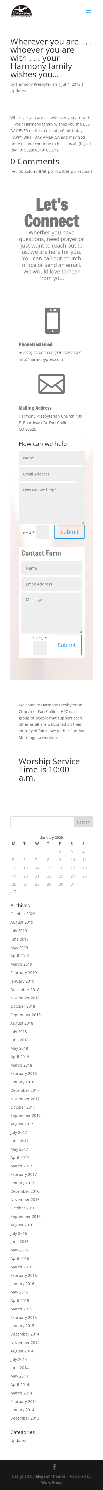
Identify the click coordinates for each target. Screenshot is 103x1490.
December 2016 (24, 1191)
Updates (18, 90)
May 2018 (19, 1048)
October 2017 (22, 1107)
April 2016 (19, 1258)
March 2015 (21, 1308)
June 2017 (19, 1140)
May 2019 (19, 947)
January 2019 (22, 981)
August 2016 (21, 1224)
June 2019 (19, 939)
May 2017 (19, 1149)
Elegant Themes (51, 1476)
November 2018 (25, 997)
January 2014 (22, 1409)
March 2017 (21, 1165)
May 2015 (19, 1292)
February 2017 (23, 1174)
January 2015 (22, 1325)
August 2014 (21, 1351)
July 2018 (18, 1031)
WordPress (51, 1482)
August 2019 (21, 922)
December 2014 (24, 1334)
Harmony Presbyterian (36, 84)
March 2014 (21, 1393)
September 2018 (25, 1014)
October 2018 (22, 1006)
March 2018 (21, 1065)
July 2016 (18, 1233)
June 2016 (19, 1241)
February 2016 (23, 1275)
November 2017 (25, 1098)
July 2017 (18, 1132)
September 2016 (25, 1216)
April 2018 (19, 1056)
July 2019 (18, 930)
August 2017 (21, 1123)
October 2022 (22, 913)
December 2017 (24, 1090)
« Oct (15, 891)
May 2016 (19, 1250)
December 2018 (24, 989)
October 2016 (22, 1208)
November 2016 (25, 1199)
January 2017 (22, 1182)
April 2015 (19, 1300)
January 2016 (22, 1283)
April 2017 (19, 1157)
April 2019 (19, 955)
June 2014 (19, 1367)
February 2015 (23, 1317)
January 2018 (22, 1081)
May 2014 (19, 1376)
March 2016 (21, 1266)
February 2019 (23, 972)
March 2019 (21, 964)
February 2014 (23, 1401)
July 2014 (18, 1359)
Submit (69, 531)
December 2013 (24, 1418)
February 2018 (23, 1073)
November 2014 (25, 1342)
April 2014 (19, 1384)
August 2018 (21, 1023)
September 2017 (25, 1115)
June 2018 (19, 1039)
